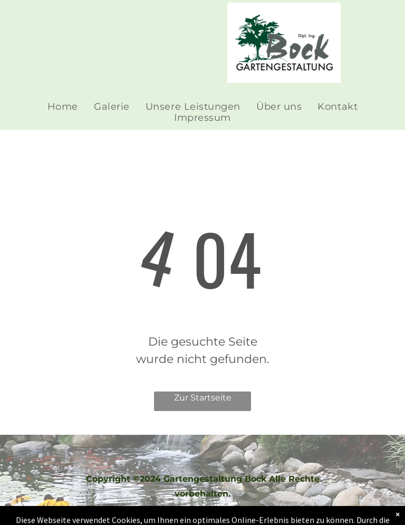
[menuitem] (63, 106)
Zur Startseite (203, 398)
